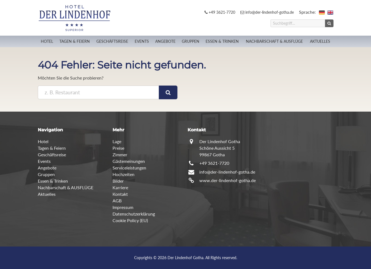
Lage (117, 141)
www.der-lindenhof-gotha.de (227, 180)
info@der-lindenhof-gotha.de (267, 12)
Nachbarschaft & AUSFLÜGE (274, 41)
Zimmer (120, 154)
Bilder (118, 180)
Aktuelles (320, 41)
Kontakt (120, 194)
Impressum (123, 207)
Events (142, 41)
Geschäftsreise (112, 41)
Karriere (120, 187)
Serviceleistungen (129, 167)
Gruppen (190, 41)
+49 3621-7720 (220, 12)
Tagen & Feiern (74, 41)
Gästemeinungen (129, 161)
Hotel (47, 41)
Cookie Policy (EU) (130, 220)
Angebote (165, 41)
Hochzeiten (123, 174)
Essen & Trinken (222, 41)
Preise (118, 148)
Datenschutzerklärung (134, 213)
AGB (117, 200)
